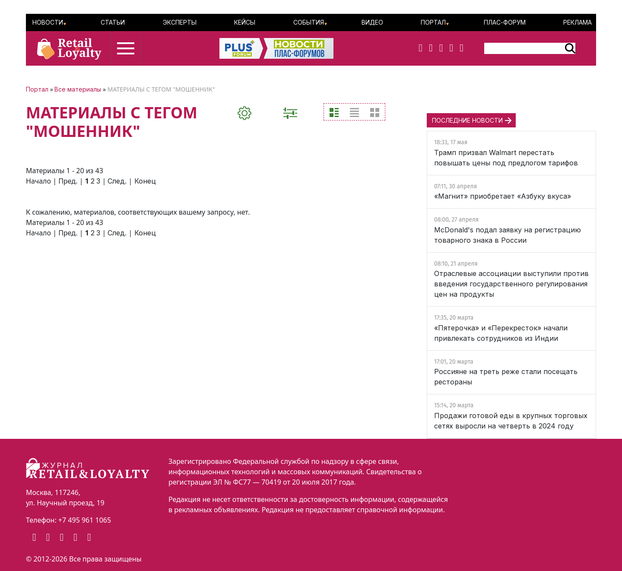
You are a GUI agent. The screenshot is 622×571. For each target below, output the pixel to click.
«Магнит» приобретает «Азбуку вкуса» (502, 196)
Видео (372, 22)
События (308, 22)
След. (117, 181)
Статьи (113, 22)
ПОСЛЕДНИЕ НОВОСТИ (467, 120)
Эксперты (180, 22)
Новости (47, 22)
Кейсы (244, 22)
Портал (433, 22)
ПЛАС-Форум (505, 22)
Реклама (577, 22)
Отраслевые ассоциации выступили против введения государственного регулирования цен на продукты (511, 283)
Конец (145, 181)
